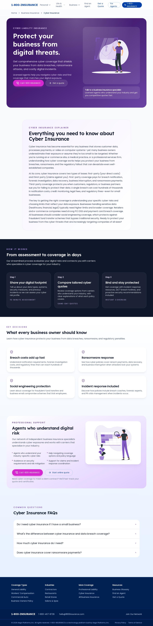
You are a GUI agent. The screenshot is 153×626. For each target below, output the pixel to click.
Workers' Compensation (22, 593)
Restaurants (50, 593)
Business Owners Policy (22, 601)
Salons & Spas (51, 601)
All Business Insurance (89, 597)
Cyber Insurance (86, 593)
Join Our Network (134, 614)
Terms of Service (135, 623)
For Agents (113, 5)
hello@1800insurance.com (71, 614)
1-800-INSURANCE (24, 5)
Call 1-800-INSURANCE (27, 472)
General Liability (18, 589)
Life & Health (60, 5)
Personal (45, 5)
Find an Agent (87, 5)
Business (74, 5)
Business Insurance (30, 13)
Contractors (51, 589)
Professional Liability (88, 589)
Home (14, 13)
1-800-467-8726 (46, 614)
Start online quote (58, 472)
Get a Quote (101, 5)
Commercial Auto (19, 597)
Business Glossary (120, 589)
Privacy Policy (120, 623)
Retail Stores (51, 597)
